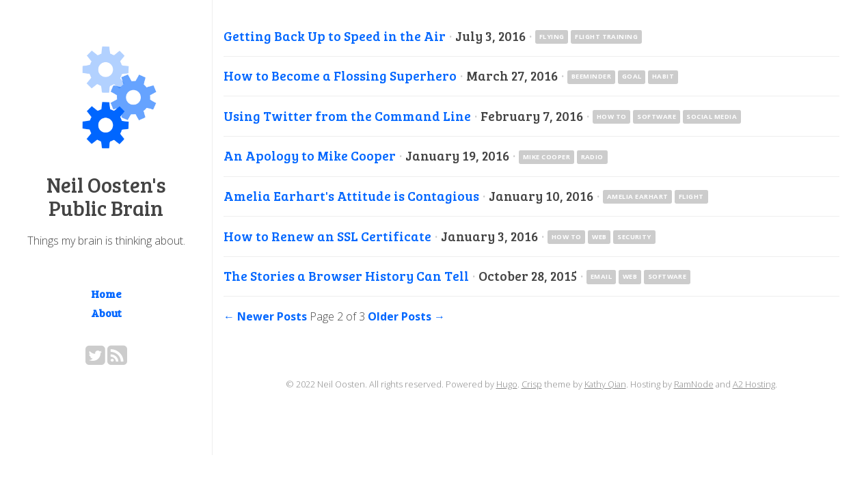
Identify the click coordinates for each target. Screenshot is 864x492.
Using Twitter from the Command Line (347, 115)
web (599, 236)
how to (612, 116)
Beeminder (591, 76)
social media (711, 116)
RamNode (694, 384)
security (634, 236)
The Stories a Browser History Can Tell (346, 275)
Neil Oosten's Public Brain (106, 195)
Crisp (532, 384)
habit (663, 76)
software (656, 116)
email (601, 276)
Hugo (506, 384)
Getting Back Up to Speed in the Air (335, 35)
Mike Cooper (546, 156)
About (106, 312)
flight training (606, 36)
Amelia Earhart (638, 196)
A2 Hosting (754, 384)
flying (552, 36)
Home (106, 293)
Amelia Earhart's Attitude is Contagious (351, 195)
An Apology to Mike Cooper (310, 155)
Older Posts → (406, 316)
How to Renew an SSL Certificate (327, 236)
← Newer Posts (265, 316)
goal (632, 76)
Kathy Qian (605, 384)
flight (691, 196)
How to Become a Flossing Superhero (340, 75)
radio (592, 156)
